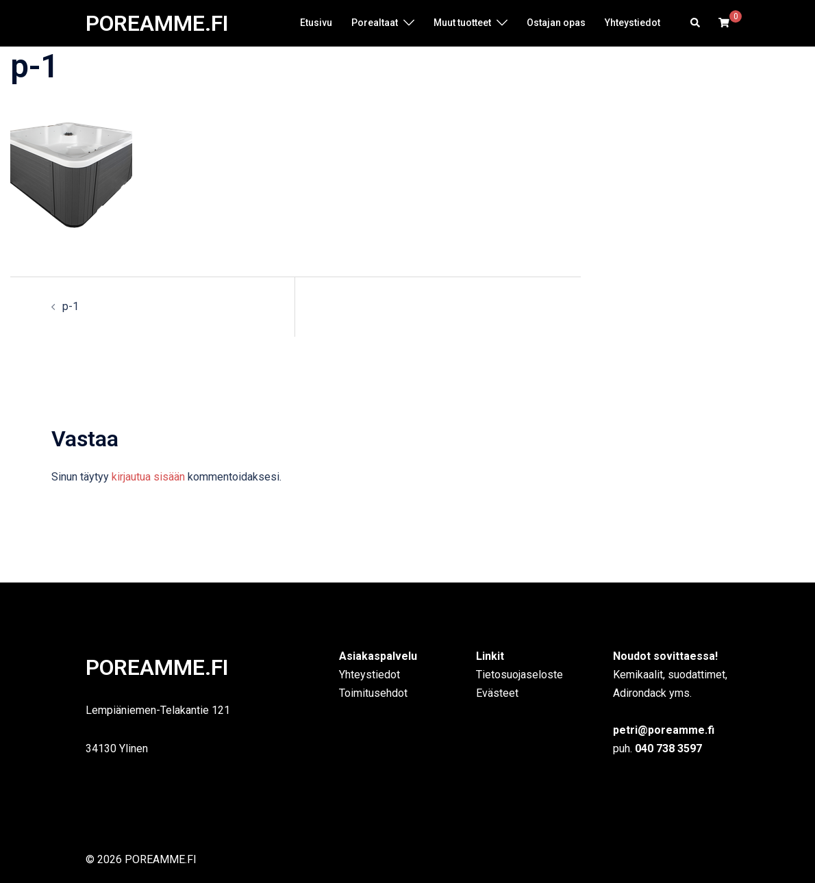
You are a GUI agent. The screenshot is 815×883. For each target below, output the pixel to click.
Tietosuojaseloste (519, 674)
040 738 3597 (667, 748)
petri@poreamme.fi (663, 730)
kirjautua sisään (148, 476)
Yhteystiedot (632, 22)
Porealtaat (374, 22)
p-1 (70, 306)
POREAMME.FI (157, 23)
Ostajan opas (556, 22)
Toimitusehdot (373, 693)
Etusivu (316, 22)
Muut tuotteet (462, 22)
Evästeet (497, 693)
